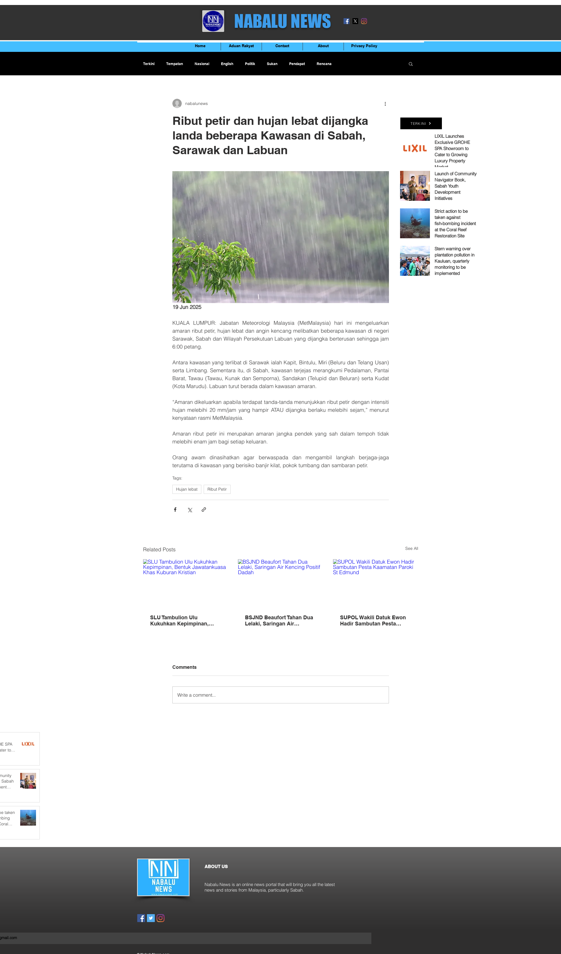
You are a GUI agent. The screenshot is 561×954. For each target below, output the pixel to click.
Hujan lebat (187, 489)
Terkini (149, 64)
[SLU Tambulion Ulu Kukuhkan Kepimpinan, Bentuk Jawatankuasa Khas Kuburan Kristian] (185, 583)
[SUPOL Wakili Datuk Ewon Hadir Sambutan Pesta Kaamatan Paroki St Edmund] (375, 583)
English (227, 64)
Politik (250, 64)
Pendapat (297, 64)
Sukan (272, 64)
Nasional (202, 64)
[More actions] (385, 103)
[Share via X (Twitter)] (189, 509)
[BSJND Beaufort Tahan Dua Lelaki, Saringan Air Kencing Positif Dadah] (280, 583)
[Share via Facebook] (175, 509)
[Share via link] (204, 509)
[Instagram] (364, 21)
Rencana (324, 64)
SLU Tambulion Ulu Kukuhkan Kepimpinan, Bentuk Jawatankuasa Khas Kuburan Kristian (184, 620)
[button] (411, 63)
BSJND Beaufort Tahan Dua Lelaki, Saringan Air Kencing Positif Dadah (279, 620)
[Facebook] (346, 21)
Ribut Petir (217, 489)
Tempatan (174, 64)
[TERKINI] (421, 123)
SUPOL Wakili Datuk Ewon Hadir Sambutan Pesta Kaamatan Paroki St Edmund (373, 620)
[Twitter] (151, 918)
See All (411, 548)
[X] (355, 21)
